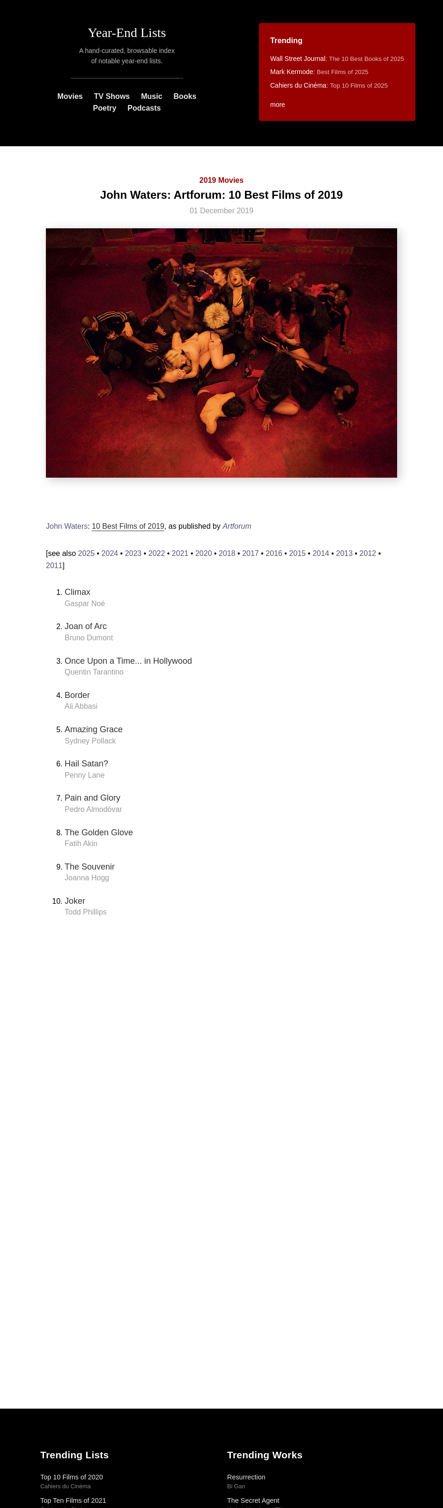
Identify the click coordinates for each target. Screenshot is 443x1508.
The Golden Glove (99, 832)
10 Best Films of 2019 (128, 526)
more (277, 104)
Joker (75, 901)
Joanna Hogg (87, 878)
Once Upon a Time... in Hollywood (128, 661)
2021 (180, 553)
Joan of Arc (86, 626)
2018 (227, 553)
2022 (156, 553)
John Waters (67, 526)
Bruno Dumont (89, 638)
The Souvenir (90, 866)
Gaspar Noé (85, 604)
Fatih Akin (81, 844)
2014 (320, 553)
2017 (250, 553)
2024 (110, 553)
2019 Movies (221, 180)
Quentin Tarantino (94, 672)
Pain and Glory (92, 798)
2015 (297, 553)
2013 (344, 553)
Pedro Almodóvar (93, 809)
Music (151, 96)
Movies (70, 96)
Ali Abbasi (81, 706)
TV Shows (112, 96)
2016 (274, 553)
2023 (133, 553)
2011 (54, 566)
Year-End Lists (127, 32)
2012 (368, 553)
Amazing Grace (94, 729)
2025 (86, 553)
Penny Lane (84, 775)
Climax (77, 592)
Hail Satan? (86, 763)
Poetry (105, 108)
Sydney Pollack (90, 741)
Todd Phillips (86, 912)
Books (185, 96)
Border (77, 695)
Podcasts (144, 108)
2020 (203, 553)
